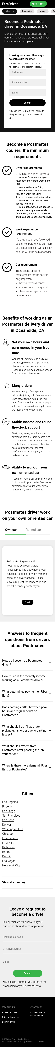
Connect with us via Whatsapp (38, 1014)
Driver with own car (11, 1017)
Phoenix (7, 806)
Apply (42, 11)
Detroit (6, 856)
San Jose (8, 820)
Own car (11, 530)
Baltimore (8, 847)
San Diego (8, 811)
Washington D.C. (12, 829)
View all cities (11, 882)
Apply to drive (38, 4)
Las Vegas (8, 861)
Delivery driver (8, 1022)
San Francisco (11, 815)
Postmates (27, 11)
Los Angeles (10, 802)
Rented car (33, 530)
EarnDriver (10, 3)
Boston (6, 852)
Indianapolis (10, 838)
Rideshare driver (9, 1012)
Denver (6, 824)
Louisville (8, 843)
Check (27, 602)
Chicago (7, 833)
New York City (11, 865)
